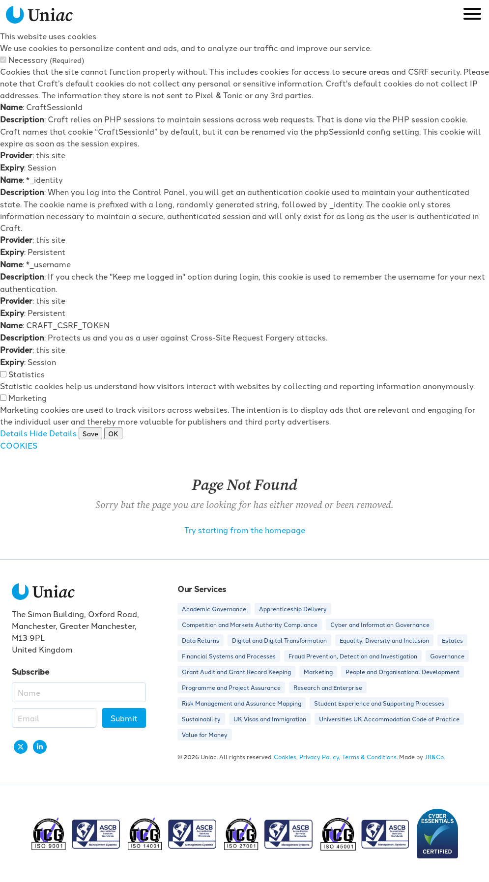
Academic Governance (214, 608)
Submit (124, 717)
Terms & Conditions (369, 756)
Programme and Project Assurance (231, 687)
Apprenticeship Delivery (293, 608)
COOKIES (18, 445)
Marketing (27, 397)
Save (90, 433)
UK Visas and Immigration (269, 718)
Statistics (26, 374)
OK (113, 433)
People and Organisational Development (402, 671)
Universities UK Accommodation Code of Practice (389, 718)
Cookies (285, 756)
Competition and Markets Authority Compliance (249, 624)
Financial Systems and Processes (229, 656)
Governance (447, 656)
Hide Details (53, 432)
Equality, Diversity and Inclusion (384, 640)
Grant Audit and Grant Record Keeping (236, 671)
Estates (452, 640)
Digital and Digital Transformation (279, 640)
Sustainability (201, 718)
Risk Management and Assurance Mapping (241, 703)
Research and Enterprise (327, 687)
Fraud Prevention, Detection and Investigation (352, 656)
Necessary (46, 59)
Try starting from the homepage (244, 529)
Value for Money (205, 734)
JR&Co (434, 756)
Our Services (201, 589)
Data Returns (200, 640)
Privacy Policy (319, 756)
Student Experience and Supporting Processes (379, 703)
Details (14, 432)
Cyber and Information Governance (380, 624)
